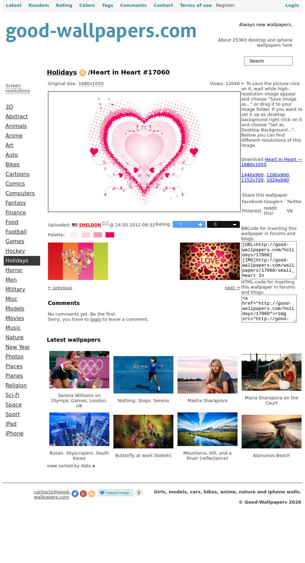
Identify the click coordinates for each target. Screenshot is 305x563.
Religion (16, 386)
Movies (14, 318)
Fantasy (15, 203)
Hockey (15, 251)
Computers (20, 193)
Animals (16, 126)
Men (11, 280)
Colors (87, 5)
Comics (15, 184)
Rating (64, 5)
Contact (163, 5)
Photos (14, 357)
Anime (14, 136)
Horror (13, 270)
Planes (14, 376)
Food (11, 222)
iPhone (14, 434)
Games (14, 241)
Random (38, 5)
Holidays (16, 261)
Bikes (12, 165)
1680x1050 (90, 83)
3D (9, 107)
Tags (107, 5)
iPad (11, 424)
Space (13, 405)
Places (14, 366)
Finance (15, 213)
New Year (17, 347)
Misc (11, 299)
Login (292, 5)
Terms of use (196, 5)
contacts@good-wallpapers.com (52, 507)
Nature (14, 338)
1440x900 (252, 174)
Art (9, 145)
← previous (60, 287)
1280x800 (278, 174)
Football (16, 232)
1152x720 (252, 180)
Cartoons (17, 174)
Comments (133, 5)
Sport (12, 414)
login (95, 319)
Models (14, 309)
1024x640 (278, 180)
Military (15, 289)
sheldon (90, 224)
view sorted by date (71, 478)
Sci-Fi (12, 395)
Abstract (16, 117)
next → (232, 287)
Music (13, 328)
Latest (14, 5)
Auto (11, 155)
